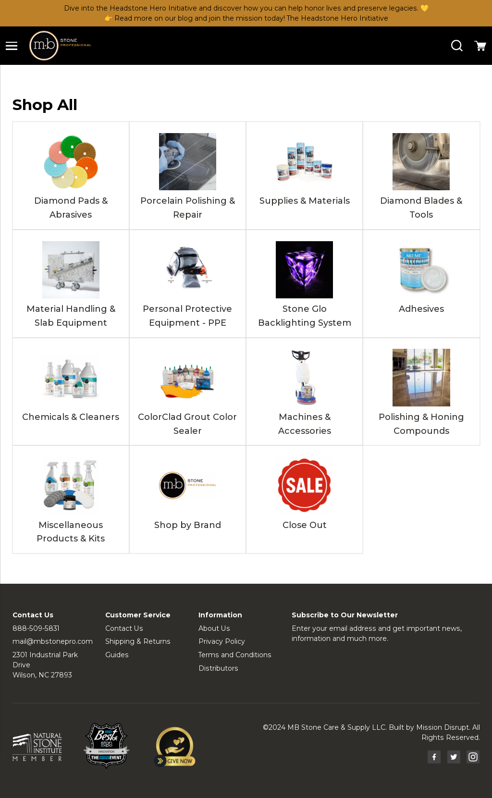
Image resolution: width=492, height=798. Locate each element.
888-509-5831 (36, 628)
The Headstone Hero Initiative (337, 18)
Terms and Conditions (234, 655)
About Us (214, 628)
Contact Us (124, 628)
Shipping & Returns (138, 641)
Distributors (218, 668)
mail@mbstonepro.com (52, 641)
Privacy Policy (221, 641)
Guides (117, 655)
